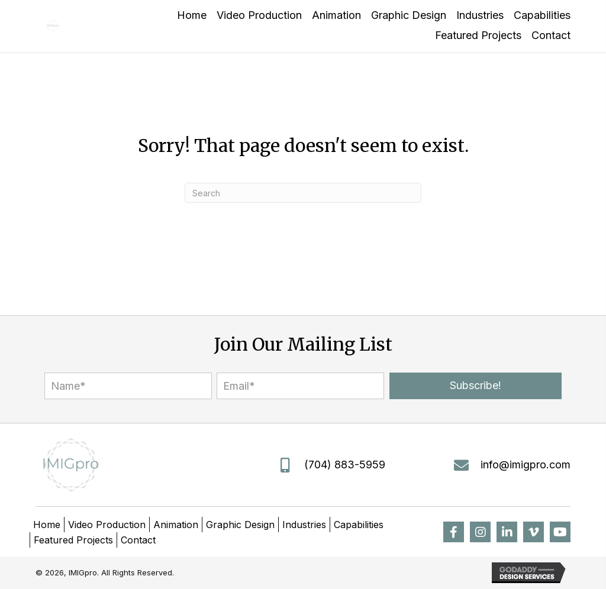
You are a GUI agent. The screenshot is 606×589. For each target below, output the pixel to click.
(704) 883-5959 (344, 464)
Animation (175, 524)
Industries (304, 524)
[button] (475, 386)
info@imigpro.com (525, 464)
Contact (138, 540)
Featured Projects (73, 540)
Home (46, 524)
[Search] (303, 193)
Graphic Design (240, 524)
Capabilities (358, 524)
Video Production (107, 524)
